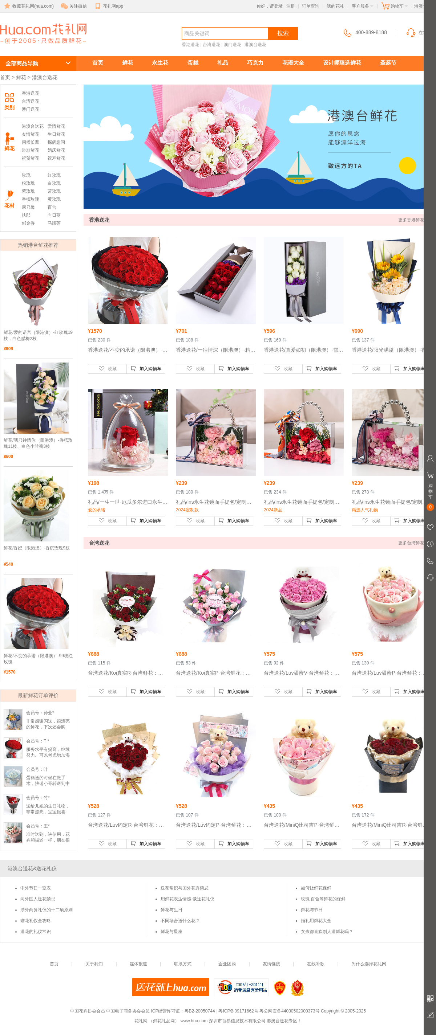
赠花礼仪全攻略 (35, 920)
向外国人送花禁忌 (37, 898)
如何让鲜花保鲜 (316, 888)
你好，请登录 (270, 6)
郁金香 (28, 223)
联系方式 (182, 963)
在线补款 (315, 963)
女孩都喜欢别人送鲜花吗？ (327, 931)
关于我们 (94, 963)
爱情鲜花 (56, 126)
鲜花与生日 (171, 909)
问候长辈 (30, 142)
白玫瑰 (54, 183)
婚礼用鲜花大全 (316, 920)
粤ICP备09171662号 (238, 1011)
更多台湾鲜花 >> (414, 542)
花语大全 (293, 63)
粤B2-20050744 (200, 1011)
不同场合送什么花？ (180, 920)
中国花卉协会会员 (87, 1011)
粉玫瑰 (28, 183)
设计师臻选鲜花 (342, 63)
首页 (97, 63)
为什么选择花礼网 (368, 963)
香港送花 (190, 44)
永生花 (160, 63)
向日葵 (54, 215)
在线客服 (420, 32)
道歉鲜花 (30, 150)
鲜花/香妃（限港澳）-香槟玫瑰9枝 (37, 548)
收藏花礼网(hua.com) (28, 6)
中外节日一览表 (35, 888)
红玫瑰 (54, 175)
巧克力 (255, 63)
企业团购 (227, 963)
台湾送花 (211, 44)
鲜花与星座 (171, 931)
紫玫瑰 (28, 191)
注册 (290, 6)
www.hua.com (194, 1020)
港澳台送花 (255, 44)
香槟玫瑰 (30, 199)
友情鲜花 (30, 134)
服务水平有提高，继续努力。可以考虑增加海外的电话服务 (48, 755)
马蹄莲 (54, 223)
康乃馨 (28, 207)
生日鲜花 (56, 134)
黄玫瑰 (54, 199)
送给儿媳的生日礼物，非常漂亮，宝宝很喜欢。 (48, 811)
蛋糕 (192, 63)
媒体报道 (138, 963)
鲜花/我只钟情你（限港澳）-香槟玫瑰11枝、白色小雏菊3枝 (38, 443)
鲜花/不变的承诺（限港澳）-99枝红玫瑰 (38, 658)
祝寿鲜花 (56, 158)
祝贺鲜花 (30, 158)
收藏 (107, 368)
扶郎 (26, 215)
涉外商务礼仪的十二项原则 (46, 909)
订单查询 (310, 6)
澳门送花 (232, 44)
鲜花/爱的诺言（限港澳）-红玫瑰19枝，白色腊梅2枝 (38, 335)
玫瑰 (26, 175)
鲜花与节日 (312, 909)
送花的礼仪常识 (35, 931)
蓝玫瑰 (54, 191)
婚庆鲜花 (56, 150)
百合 (52, 207)
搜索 (283, 33)
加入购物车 (145, 368)
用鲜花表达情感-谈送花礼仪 (187, 898)
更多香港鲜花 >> (414, 219)
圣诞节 (388, 63)
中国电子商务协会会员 (128, 1011)
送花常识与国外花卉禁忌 (185, 888)
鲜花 (127, 63)
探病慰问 (56, 142)
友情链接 (271, 963)
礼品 (222, 63)
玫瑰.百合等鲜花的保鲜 (323, 898)
